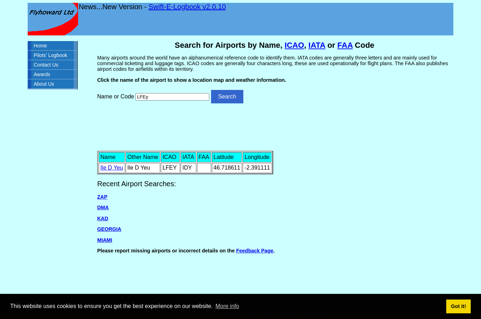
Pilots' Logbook (50, 55)
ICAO (294, 45)
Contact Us (46, 65)
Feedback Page (254, 251)
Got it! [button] (458, 306)
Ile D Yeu (111, 168)
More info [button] (227, 306)
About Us (44, 84)
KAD (102, 218)
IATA (317, 45)
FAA (345, 45)
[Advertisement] (274, 126)
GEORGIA (109, 229)
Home (40, 46)
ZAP (102, 197)
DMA (103, 207)
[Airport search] (172, 97)
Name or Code (115, 96)
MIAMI (104, 240)
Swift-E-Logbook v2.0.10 (187, 7)
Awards (42, 74)
